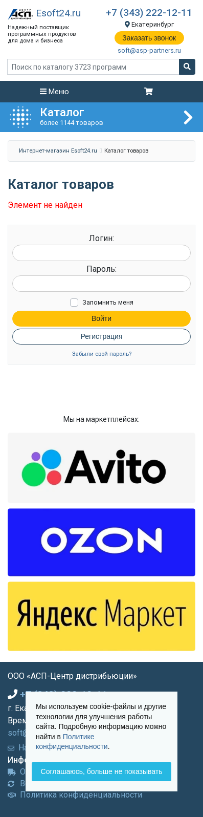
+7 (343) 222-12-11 (149, 12)
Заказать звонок (149, 38)
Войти (101, 318)
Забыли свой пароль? (101, 354)
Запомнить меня (107, 302)
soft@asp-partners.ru (149, 50)
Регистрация (102, 336)
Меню (54, 91)
